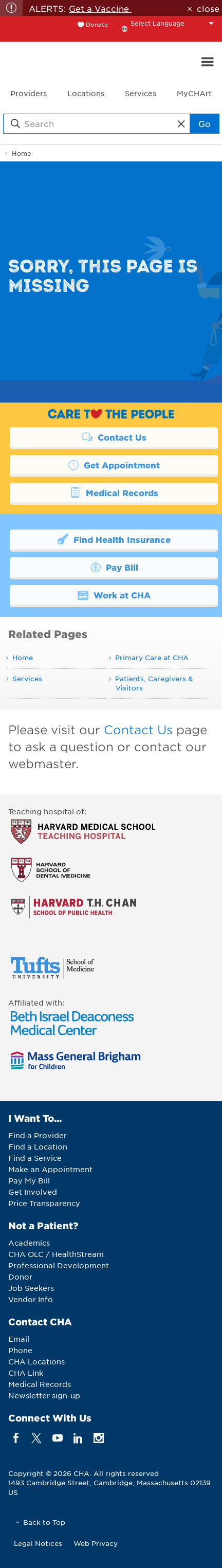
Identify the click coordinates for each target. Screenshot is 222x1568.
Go (204, 123)
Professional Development (58, 1265)
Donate (97, 24)
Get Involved (32, 1191)
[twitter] (37, 1437)
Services (27, 678)
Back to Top (44, 1522)
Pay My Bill (29, 1180)
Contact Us (113, 436)
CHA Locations (36, 1361)
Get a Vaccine (100, 8)
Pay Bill (113, 566)
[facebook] (16, 1437)
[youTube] (57, 1437)
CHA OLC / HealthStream (56, 1254)
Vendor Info (30, 1299)
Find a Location (37, 1146)
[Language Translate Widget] (174, 23)
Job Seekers (31, 1287)
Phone (20, 1350)
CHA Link (25, 1372)
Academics (29, 1242)
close (208, 8)
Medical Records (113, 492)
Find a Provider (37, 1135)
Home (21, 153)
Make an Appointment (50, 1169)
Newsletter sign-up (44, 1395)
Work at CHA (113, 594)
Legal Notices (38, 1543)
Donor (20, 1276)
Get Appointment (114, 464)
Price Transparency (44, 1203)
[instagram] (99, 1437)
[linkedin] (78, 1437)
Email (18, 1338)
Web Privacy (95, 1543)
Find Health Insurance (113, 539)
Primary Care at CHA (152, 657)
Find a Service (35, 1157)
